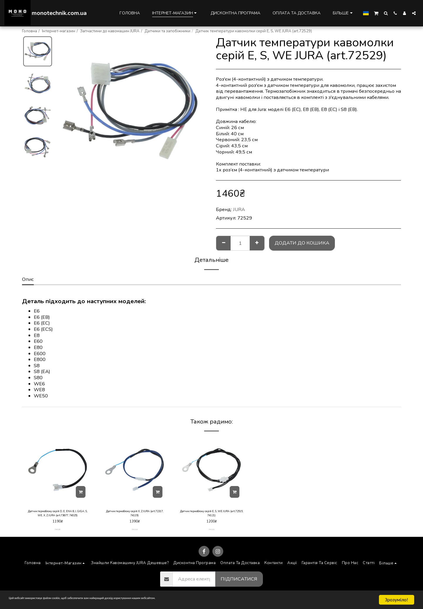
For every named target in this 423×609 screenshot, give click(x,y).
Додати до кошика (302, 242)
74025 (57, 533)
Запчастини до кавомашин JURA (110, 31)
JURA (239, 209)
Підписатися (239, 582)
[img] (57, 469)
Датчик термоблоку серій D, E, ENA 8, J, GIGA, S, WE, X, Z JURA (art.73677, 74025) (57, 515)
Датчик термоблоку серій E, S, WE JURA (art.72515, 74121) (211, 515)
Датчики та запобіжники (167, 31)
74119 (134, 533)
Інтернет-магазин (58, 31)
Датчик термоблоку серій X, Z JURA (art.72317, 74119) (134, 515)
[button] (376, 13)
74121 (211, 533)
